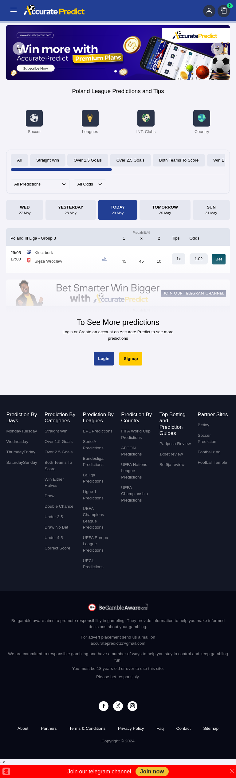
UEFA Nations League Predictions (134, 470)
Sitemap (210, 728)
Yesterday (71, 210)
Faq (159, 728)
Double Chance (59, 506)
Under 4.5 (54, 537)
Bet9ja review (172, 464)
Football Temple (212, 462)
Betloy (203, 425)
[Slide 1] (115, 71)
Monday (13, 431)
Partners (49, 728)
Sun (211, 210)
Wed (25, 210)
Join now (152, 771)
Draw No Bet (56, 527)
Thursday (15, 452)
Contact (183, 728)
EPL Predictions (97, 431)
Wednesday (17, 441)
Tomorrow (165, 210)
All (19, 160)
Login (103, 358)
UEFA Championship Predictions (134, 493)
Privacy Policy (131, 728)
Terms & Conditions (87, 728)
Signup (131, 358)
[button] (13, 9)
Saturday (14, 462)
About (23, 728)
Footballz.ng (209, 452)
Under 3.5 (54, 516)
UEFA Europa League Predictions (95, 544)
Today (117, 210)
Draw (49, 496)
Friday (29, 452)
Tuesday (29, 431)
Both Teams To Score (179, 160)
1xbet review (171, 454)
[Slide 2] (120, 71)
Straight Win (47, 160)
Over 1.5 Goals (88, 160)
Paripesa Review (175, 443)
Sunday (30, 462)
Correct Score (57, 548)
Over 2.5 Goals (130, 160)
